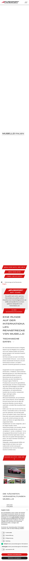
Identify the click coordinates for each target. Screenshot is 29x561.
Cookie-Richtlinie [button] (15, 517)
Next (27, 482)
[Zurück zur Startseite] (2, 282)
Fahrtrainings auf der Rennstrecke (13, 282)
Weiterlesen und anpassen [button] (14, 558)
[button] (25, 2)
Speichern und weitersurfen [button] (14, 554)
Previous (2, 482)
